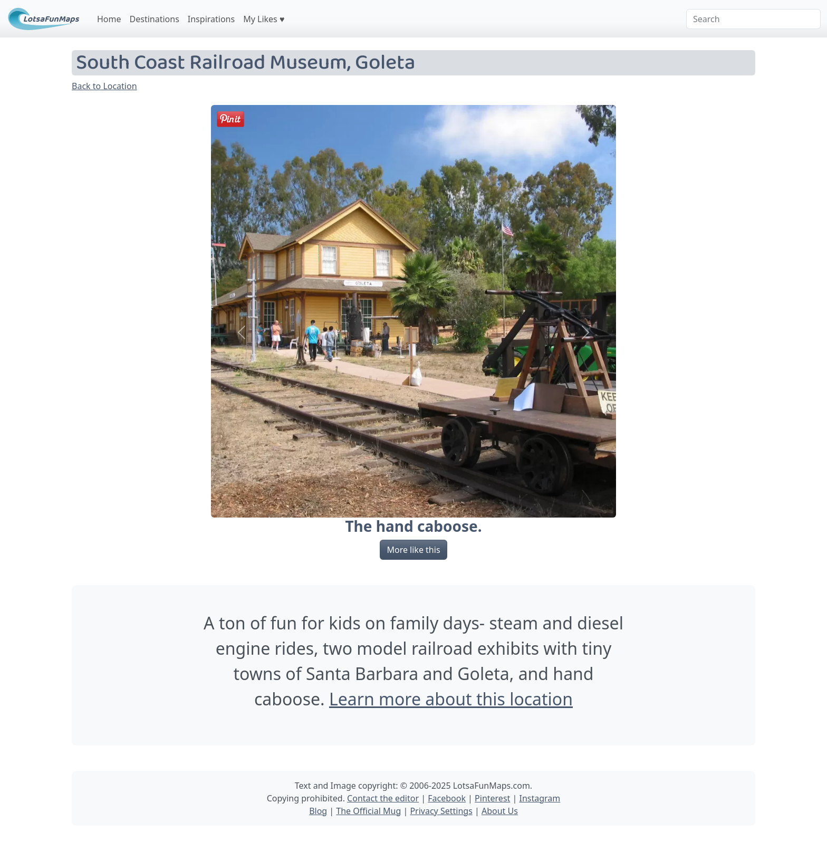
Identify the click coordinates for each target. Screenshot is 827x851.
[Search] (753, 19)
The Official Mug (368, 811)
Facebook (447, 798)
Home (109, 19)
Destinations (154, 19)
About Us (500, 811)
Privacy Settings (441, 811)
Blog (318, 811)
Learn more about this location (451, 698)
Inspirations (211, 19)
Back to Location (104, 86)
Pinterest (492, 798)
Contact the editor (383, 798)
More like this (413, 550)
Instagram (539, 798)
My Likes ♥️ (263, 19)
